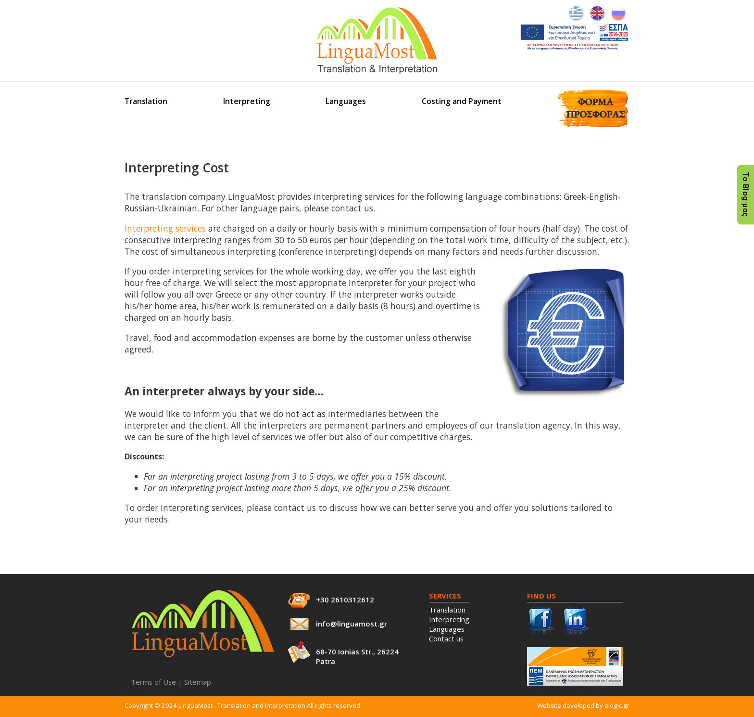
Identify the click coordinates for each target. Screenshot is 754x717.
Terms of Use (153, 682)
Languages (346, 101)
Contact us (446, 638)
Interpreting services (165, 228)
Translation (146, 101)
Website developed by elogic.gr (583, 705)
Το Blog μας (745, 194)
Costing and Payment (462, 101)
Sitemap (197, 682)
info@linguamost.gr (351, 623)
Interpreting (246, 101)
